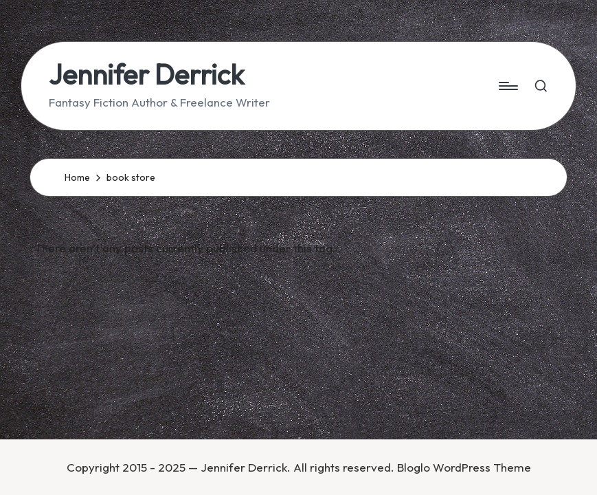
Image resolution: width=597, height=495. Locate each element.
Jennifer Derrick (146, 74)
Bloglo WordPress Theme (464, 467)
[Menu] (507, 86)
